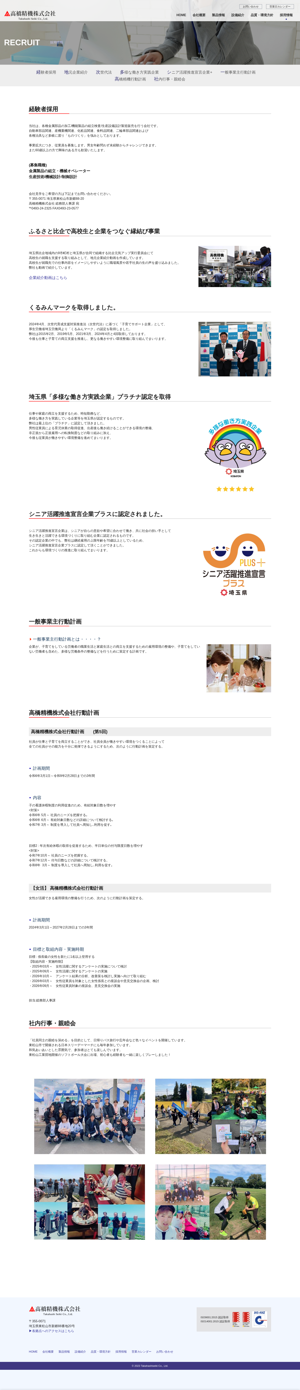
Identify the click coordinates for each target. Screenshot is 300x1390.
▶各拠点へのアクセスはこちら (51, 1331)
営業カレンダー (141, 1351)
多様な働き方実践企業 (139, 72)
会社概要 (48, 1351)
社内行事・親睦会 (169, 79)
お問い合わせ (164, 1351)
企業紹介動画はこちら (48, 278)
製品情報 (64, 1351)
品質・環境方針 (101, 1351)
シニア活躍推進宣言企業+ (189, 72)
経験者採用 (46, 72)
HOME (33, 1351)
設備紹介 (80, 1351)
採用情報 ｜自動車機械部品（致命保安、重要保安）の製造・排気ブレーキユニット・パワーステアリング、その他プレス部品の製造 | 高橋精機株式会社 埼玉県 (33, 15)
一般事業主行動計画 (238, 72)
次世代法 (104, 72)
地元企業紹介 (76, 72)
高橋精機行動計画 (130, 79)
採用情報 (121, 1351)
